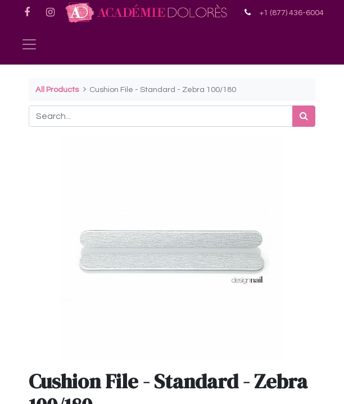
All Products (57, 89)
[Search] (303, 116)
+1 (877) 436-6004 (291, 12)
